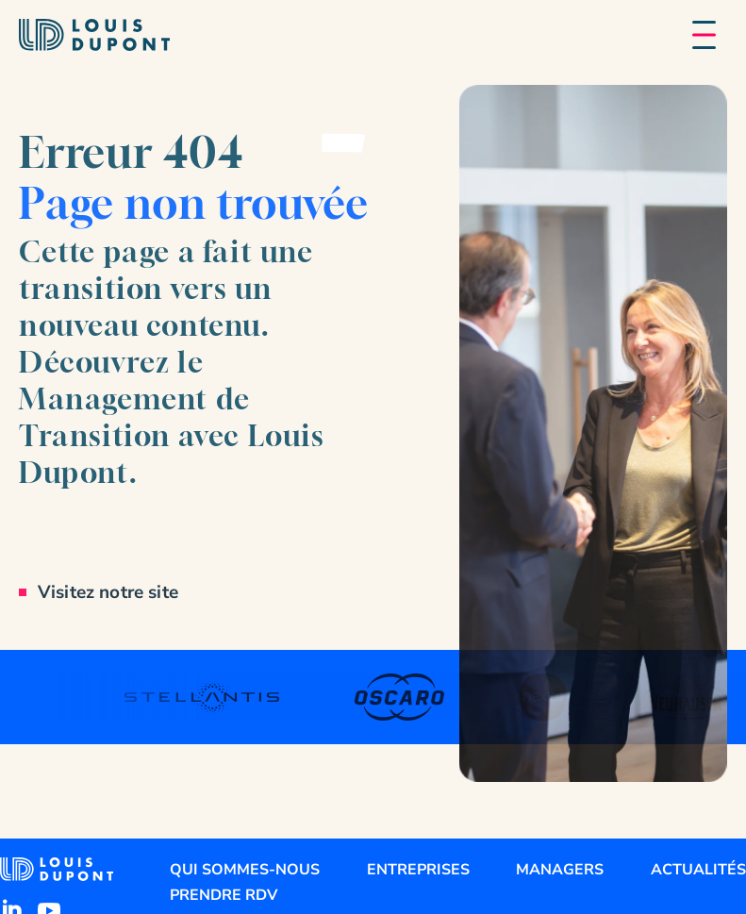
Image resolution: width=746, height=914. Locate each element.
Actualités (698, 869)
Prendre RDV (223, 895)
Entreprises (418, 869)
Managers (560, 869)
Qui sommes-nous (245, 869)
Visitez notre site (108, 592)
